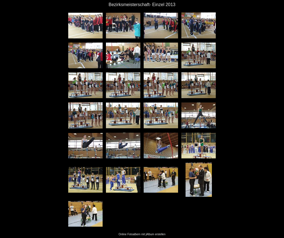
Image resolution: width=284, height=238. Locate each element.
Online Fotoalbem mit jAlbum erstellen (142, 234)
